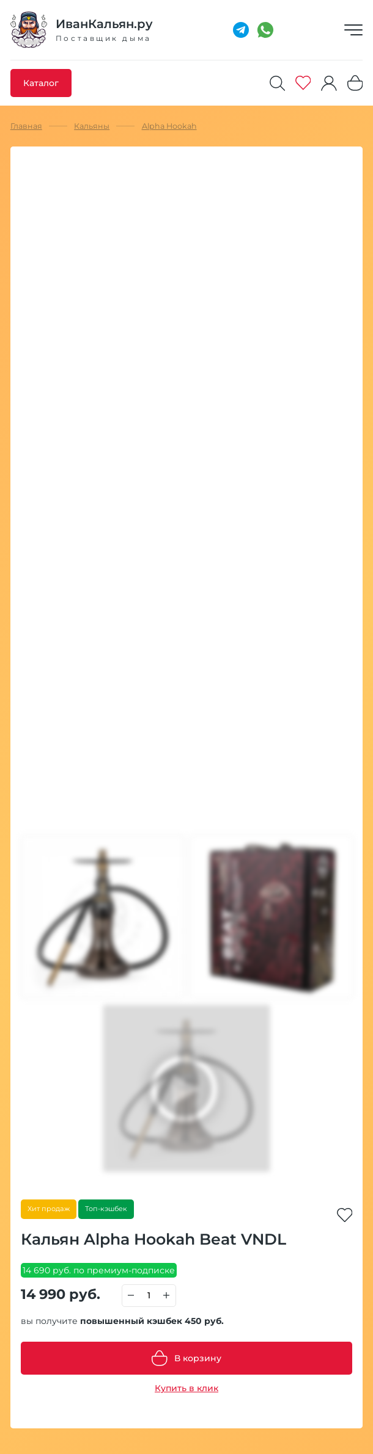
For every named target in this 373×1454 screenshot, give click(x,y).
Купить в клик (186, 1388)
